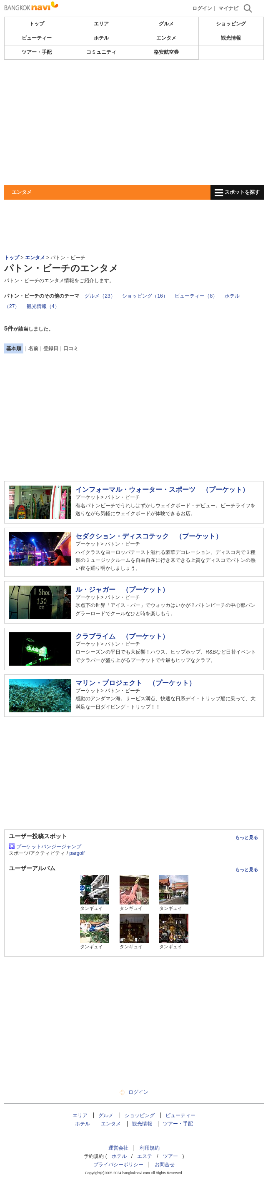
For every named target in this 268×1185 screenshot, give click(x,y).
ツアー (170, 1156)
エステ (144, 1156)
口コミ (70, 348)
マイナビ (228, 8)
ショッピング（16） (145, 296)
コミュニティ (101, 52)
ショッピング (231, 24)
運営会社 (118, 1148)
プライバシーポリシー (118, 1164)
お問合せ (165, 1164)
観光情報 (231, 38)
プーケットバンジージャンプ (48, 846)
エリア (101, 24)
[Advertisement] (134, 122)
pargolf (77, 853)
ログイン (202, 8)
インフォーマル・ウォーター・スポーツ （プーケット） (162, 489)
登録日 (50, 348)
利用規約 (150, 1148)
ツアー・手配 (37, 52)
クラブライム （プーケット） (122, 636)
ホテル (101, 38)
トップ (36, 24)
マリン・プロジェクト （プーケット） (135, 682)
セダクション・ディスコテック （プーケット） (148, 536)
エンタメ (166, 38)
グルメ (166, 24)
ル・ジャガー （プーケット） (122, 589)
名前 (33, 348)
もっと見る (246, 837)
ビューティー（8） (196, 296)
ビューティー (37, 38)
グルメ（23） (100, 296)
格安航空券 (166, 52)
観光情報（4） (43, 306)
